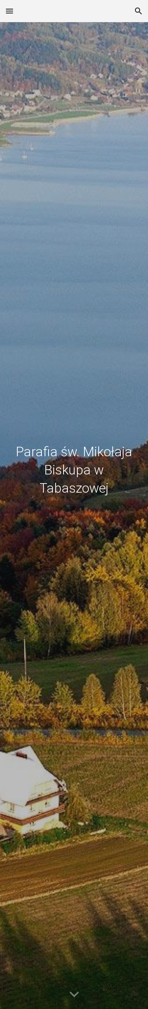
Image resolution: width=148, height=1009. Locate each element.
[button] (9, 11)
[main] (74, 515)
